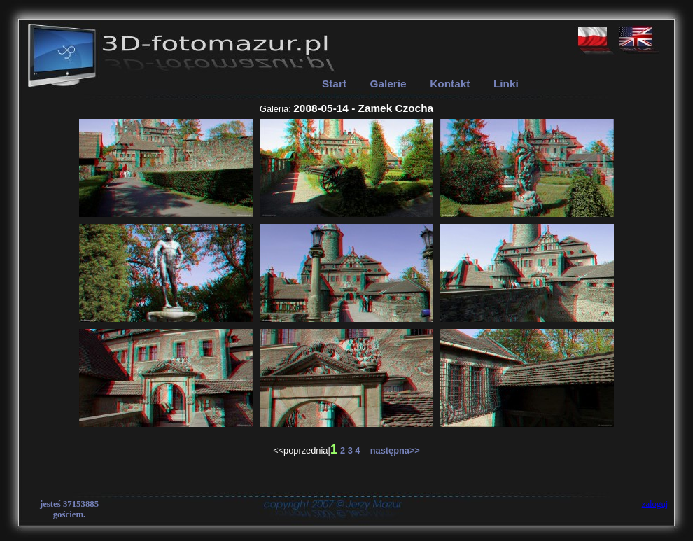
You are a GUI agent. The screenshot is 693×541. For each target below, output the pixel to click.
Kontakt (450, 84)
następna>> (391, 450)
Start (334, 84)
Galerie (388, 84)
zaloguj (655, 504)
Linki (506, 84)
